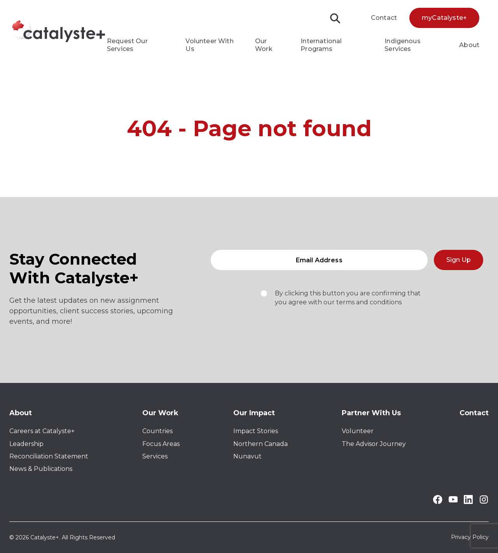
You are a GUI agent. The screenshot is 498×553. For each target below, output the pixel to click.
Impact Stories (255, 431)
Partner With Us (371, 413)
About (469, 45)
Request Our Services (127, 45)
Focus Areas (161, 444)
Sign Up (458, 262)
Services (155, 456)
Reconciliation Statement (48, 456)
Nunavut (247, 456)
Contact (384, 17)
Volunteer (358, 431)
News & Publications (40, 468)
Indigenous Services (402, 45)
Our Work (264, 45)
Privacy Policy (470, 537)
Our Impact (254, 413)
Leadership (26, 444)
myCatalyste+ (444, 17)
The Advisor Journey (374, 444)
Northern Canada (260, 444)
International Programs (321, 45)
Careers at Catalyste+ (42, 431)
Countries (157, 431)
